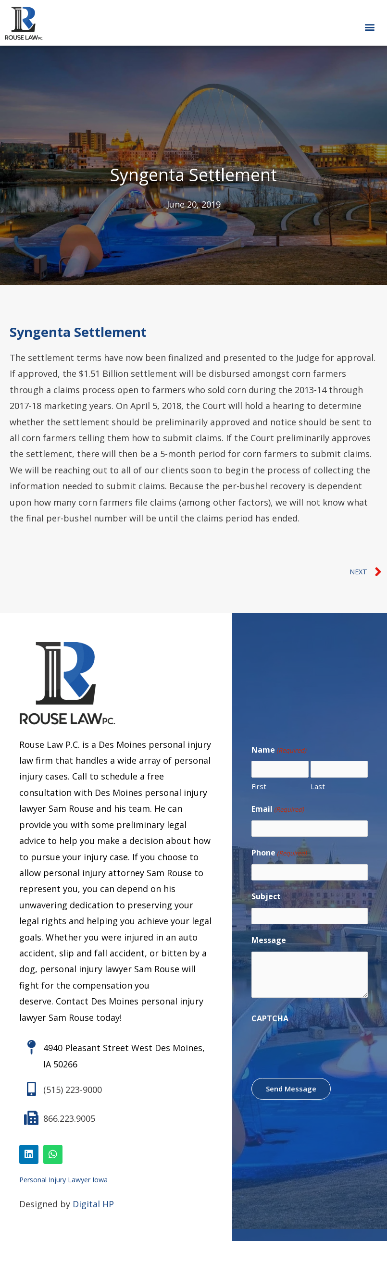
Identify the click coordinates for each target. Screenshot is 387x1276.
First (258, 787)
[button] (369, 27)
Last (318, 787)
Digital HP (93, 1207)
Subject (266, 901)
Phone (279, 856)
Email (277, 811)
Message (268, 947)
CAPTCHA (269, 1025)
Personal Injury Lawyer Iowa (63, 1182)
